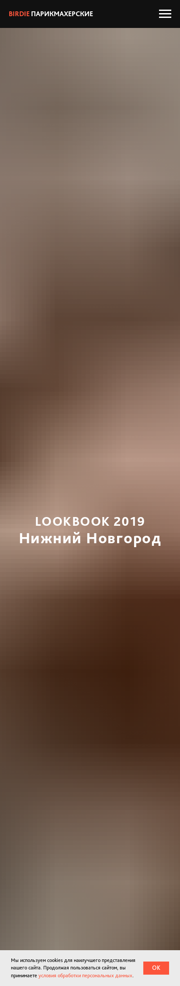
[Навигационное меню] (165, 14)
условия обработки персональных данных (85, 975)
